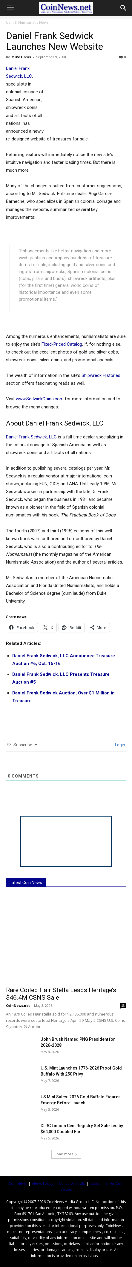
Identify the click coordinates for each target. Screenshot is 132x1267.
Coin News (18, 1183)
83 (123, 1006)
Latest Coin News (26, 882)
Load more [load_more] (66, 1154)
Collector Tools (72, 1183)
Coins (95, 1183)
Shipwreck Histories (101, 375)
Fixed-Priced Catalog (62, 344)
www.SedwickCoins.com (40, 399)
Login (119, 744)
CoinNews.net (18, 1005)
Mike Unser (21, 57)
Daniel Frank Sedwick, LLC (31, 437)
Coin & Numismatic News (27, 22)
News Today (42, 1183)
